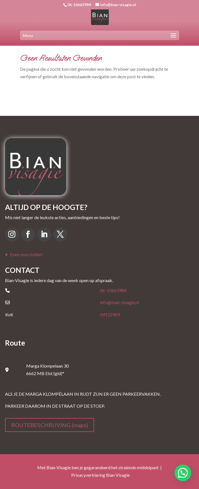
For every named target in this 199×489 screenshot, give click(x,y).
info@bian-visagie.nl (119, 302)
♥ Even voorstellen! (24, 254)
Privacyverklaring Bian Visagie (100, 475)
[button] (183, 472)
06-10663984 (113, 290)
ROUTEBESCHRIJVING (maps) (49, 425)
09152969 (110, 314)
